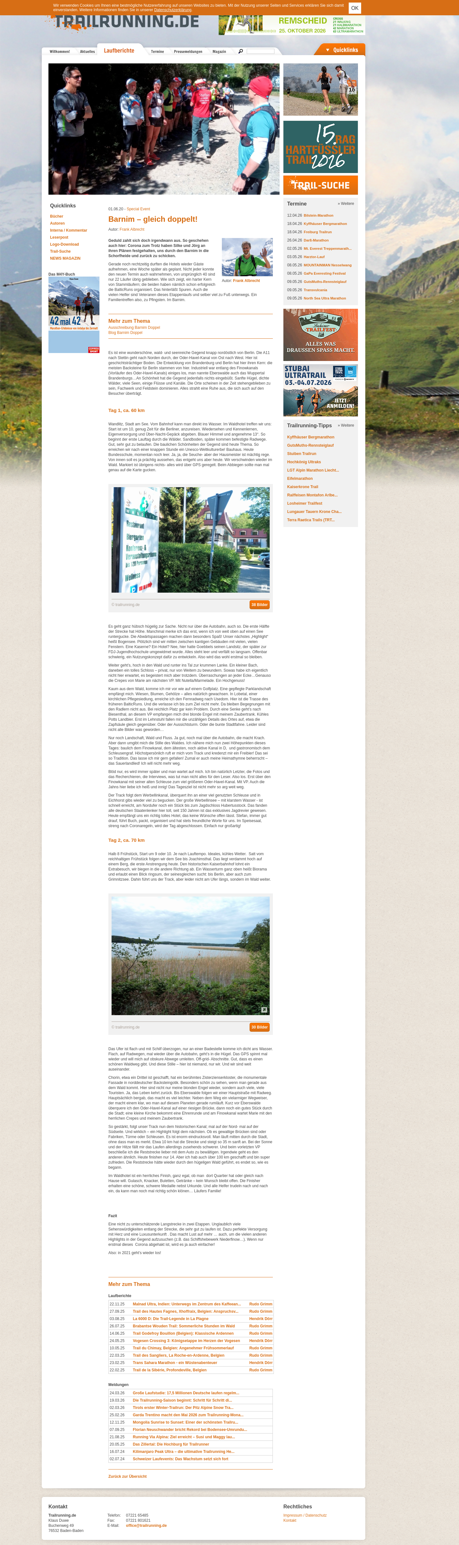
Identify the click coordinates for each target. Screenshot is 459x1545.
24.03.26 (117, 1393)
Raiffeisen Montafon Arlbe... (312, 495)
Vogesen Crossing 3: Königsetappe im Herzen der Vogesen (186, 1341)
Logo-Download (64, 244)
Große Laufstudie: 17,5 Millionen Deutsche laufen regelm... (186, 1393)
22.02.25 (117, 1370)
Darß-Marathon (316, 240)
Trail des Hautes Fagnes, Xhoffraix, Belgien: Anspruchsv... (185, 1311)
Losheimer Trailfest (304, 503)
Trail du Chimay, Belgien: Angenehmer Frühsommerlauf (183, 1348)
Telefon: (114, 1515)
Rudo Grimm (261, 1304)
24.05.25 (117, 1341)
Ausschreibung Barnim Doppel (134, 327)
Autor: (241, 280)
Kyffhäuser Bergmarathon (325, 224)
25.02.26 (117, 1415)
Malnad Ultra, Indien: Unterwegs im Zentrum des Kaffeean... (187, 1304)
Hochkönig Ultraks (304, 462)
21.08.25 (117, 1437)
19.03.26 (117, 1400)
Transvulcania (315, 290)
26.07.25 (117, 1326)
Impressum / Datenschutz (305, 1515)
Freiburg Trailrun (318, 232)
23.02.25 (117, 1363)
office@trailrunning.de (146, 1525)
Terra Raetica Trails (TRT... (311, 520)
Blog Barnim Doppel (125, 332)
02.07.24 (117, 1459)
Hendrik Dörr (261, 1319)
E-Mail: (113, 1525)
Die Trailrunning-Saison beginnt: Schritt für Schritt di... (182, 1400)
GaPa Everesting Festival (325, 273)
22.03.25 (117, 1355)
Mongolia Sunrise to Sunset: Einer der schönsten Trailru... (185, 1422)
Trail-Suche (60, 251)
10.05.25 (117, 1348)
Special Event (138, 209)
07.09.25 (117, 1429)
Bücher (56, 216)
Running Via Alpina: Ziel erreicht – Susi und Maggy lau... (184, 1437)
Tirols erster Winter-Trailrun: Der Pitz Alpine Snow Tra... (183, 1407)
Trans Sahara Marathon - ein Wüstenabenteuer (175, 1363)
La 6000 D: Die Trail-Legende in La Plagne (170, 1319)
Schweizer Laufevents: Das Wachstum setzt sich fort (181, 1459)
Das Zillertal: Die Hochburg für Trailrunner (171, 1444)
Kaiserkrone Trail (302, 487)
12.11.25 (117, 1422)
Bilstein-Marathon (318, 215)
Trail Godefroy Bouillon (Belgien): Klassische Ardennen (183, 1333)
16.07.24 (117, 1451)
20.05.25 (117, 1444)
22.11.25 (117, 1304)
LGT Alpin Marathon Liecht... (313, 470)
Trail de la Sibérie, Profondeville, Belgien (170, 1370)
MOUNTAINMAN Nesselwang (328, 265)
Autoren (57, 223)
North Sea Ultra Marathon (325, 298)
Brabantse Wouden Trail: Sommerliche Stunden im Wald (184, 1326)
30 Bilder (259, 1027)
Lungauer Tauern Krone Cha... (314, 511)
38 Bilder (259, 605)
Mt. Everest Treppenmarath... (328, 248)
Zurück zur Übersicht (127, 1476)
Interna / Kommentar (68, 230)
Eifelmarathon (300, 478)
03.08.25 (117, 1319)
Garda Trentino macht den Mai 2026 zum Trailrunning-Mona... (188, 1415)
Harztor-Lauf (314, 257)
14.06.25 (117, 1333)
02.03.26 (117, 1407)
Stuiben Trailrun (301, 453)
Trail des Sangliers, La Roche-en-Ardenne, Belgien (178, 1355)
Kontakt (289, 1520)
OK (355, 8)
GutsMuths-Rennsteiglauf (325, 282)
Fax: (111, 1520)
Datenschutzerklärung (173, 10)
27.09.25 (117, 1311)
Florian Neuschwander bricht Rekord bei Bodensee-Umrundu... (190, 1429)
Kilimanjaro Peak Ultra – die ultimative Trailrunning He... (184, 1451)
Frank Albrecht (132, 229)
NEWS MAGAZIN (65, 258)
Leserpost (59, 237)
